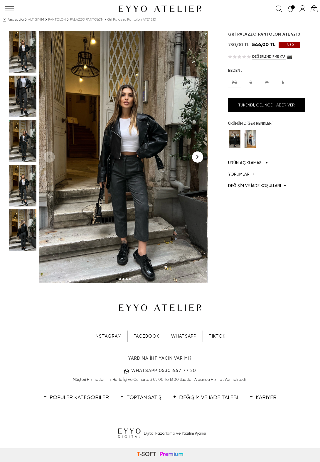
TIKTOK (217, 336)
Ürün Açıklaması (248, 163)
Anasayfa (13, 20)
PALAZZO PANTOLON (86, 19)
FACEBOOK (146, 336)
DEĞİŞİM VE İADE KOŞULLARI (257, 186)
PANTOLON (57, 19)
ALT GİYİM (36, 19)
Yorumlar (241, 174)
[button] (117, 279)
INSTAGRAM (108, 336)
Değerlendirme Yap (269, 56)
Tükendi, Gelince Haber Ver (266, 105)
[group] (123, 157)
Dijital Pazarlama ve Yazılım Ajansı (160, 433)
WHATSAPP (184, 336)
